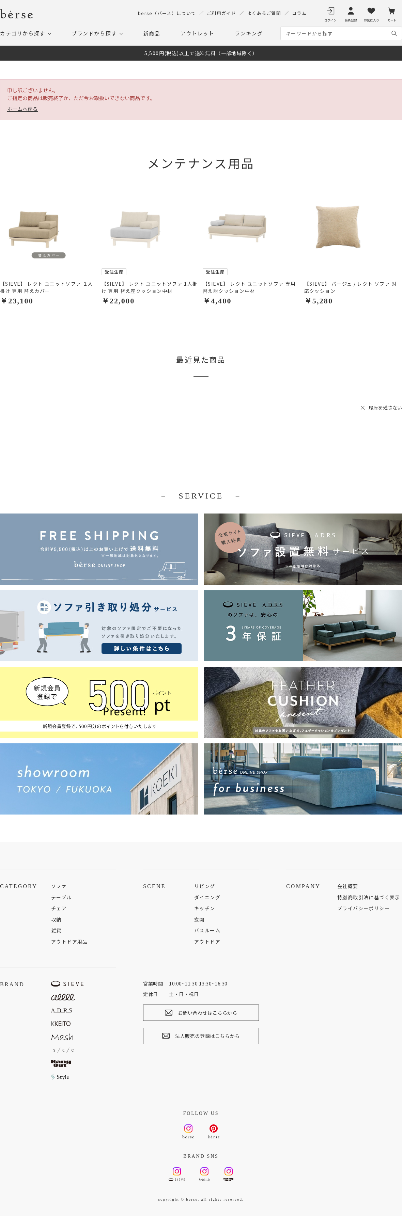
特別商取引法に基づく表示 (368, 897)
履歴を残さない (385, 407)
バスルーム (207, 930)
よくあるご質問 (264, 13)
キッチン (204, 908)
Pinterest (214, 1128)
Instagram (188, 1128)
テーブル (61, 897)
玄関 (199, 919)
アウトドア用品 (69, 941)
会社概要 (347, 886)
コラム (299, 13)
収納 (56, 919)
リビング (204, 886)
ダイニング (207, 897)
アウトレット (197, 33)
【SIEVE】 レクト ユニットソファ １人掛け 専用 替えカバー (46, 287)
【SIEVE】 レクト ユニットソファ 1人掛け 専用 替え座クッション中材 (150, 287)
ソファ (59, 886)
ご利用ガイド (221, 13)
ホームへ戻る (22, 108)
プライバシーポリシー (363, 908)
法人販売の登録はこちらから (207, 1035)
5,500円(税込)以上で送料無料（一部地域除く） (201, 53)
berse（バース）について (167, 13)
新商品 (151, 33)
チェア (59, 908)
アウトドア (207, 941)
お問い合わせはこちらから (207, 1012)
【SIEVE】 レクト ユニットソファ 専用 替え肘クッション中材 (249, 287)
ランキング (249, 33)
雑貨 (56, 930)
